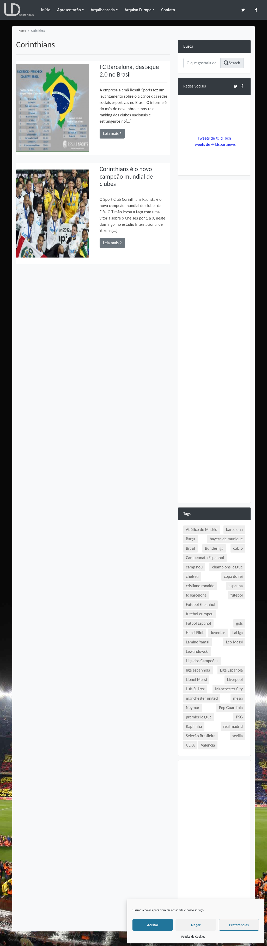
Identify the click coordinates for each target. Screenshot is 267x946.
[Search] (201, 63)
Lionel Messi (196, 679)
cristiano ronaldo (200, 585)
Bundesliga (214, 548)
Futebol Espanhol (200, 604)
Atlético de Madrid (201, 529)
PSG (239, 717)
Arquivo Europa (138, 9)
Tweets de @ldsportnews (214, 144)
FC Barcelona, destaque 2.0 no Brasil (129, 70)
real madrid (233, 726)
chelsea (192, 576)
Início (45, 9)
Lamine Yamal (197, 642)
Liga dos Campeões (202, 660)
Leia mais (112, 133)
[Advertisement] (214, 263)
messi (238, 698)
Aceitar (152, 925)
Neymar (192, 707)
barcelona (234, 529)
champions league (227, 567)
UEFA (190, 745)
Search (232, 63)
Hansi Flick (195, 632)
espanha (235, 585)
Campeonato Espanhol (205, 557)
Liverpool (235, 679)
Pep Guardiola (231, 707)
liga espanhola (198, 670)
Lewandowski (197, 651)
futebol (236, 595)
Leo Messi (234, 642)
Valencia (208, 745)
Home (22, 31)
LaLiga (237, 632)
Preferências (239, 925)
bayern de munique (226, 538)
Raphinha (194, 726)
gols (239, 623)
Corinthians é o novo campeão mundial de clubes (126, 176)
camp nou (194, 567)
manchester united (202, 698)
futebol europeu (199, 613)
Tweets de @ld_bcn (214, 138)
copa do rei (233, 576)
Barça (190, 538)
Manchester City (229, 688)
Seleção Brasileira (200, 735)
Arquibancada (103, 9)
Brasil (190, 548)
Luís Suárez (195, 688)
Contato (168, 9)
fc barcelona (196, 595)
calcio (238, 548)
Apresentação (69, 9)
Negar (196, 925)
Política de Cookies (193, 936)
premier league (199, 717)
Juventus (218, 632)
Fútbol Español (198, 623)
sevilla (237, 735)
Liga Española (231, 670)
